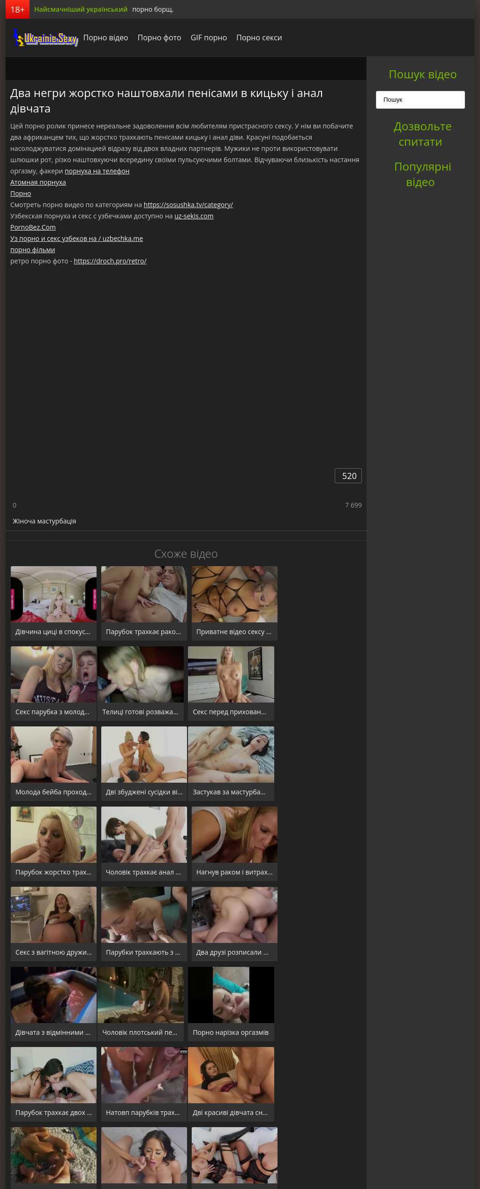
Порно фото (157, 37)
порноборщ (41, 37)
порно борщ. (152, 9)
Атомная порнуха (38, 182)
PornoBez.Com (33, 227)
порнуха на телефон (97, 170)
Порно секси (257, 37)
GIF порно (206, 37)
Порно (20, 193)
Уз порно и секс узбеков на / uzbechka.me (76, 238)
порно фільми (32, 249)
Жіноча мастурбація (44, 520)
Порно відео (103, 37)
